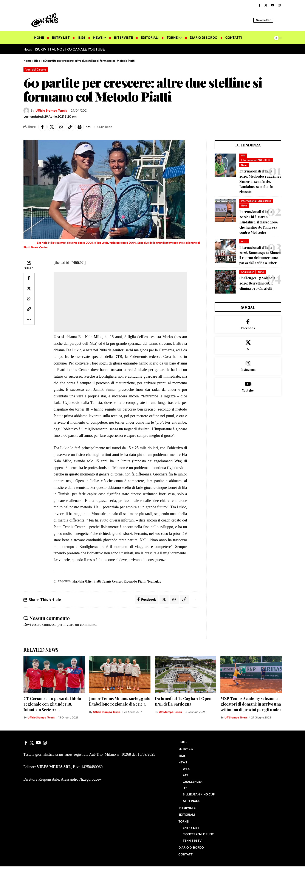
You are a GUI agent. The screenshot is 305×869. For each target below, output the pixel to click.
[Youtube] (248, 387)
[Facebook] (260, 5)
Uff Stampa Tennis (170, 712)
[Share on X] (52, 127)
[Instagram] (279, 5)
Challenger (247, 272)
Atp (243, 155)
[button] (278, 20)
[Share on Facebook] (42, 127)
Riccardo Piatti (135, 581)
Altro (244, 241)
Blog (37, 61)
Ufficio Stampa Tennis (51, 110)
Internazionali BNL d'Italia (256, 160)
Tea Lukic (154, 581)
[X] (265, 5)
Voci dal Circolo (35, 69)
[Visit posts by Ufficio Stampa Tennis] (26, 111)
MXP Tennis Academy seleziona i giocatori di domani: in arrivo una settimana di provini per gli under (250, 704)
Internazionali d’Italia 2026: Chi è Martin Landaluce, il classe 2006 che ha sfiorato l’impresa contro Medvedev (258, 222)
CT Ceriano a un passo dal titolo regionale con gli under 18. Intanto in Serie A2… (52, 704)
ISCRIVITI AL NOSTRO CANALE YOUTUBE (70, 49)
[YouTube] (273, 5)
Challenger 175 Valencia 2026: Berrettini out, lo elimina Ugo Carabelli (257, 283)
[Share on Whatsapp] (61, 127)
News (244, 165)
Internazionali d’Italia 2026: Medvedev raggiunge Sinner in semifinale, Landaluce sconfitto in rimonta (260, 181)
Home (27, 61)
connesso (49, 624)
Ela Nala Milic (82, 581)
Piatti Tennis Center (107, 581)
